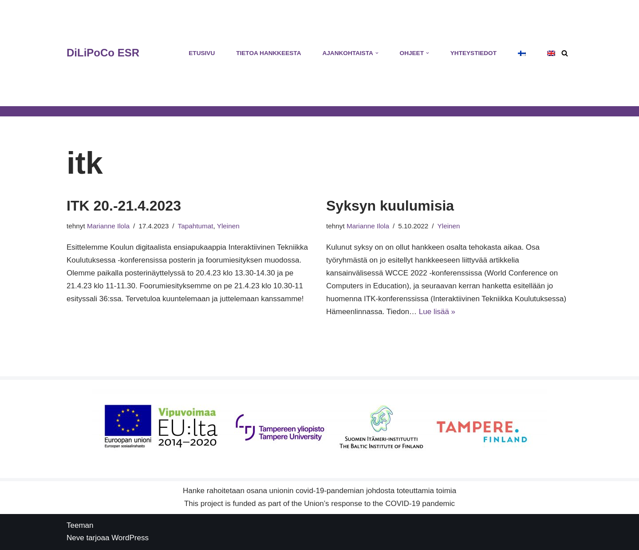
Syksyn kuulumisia (390, 206)
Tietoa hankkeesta (268, 53)
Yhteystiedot (473, 53)
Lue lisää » (437, 311)
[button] (377, 53)
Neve (75, 538)
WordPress (130, 538)
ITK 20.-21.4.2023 (124, 206)
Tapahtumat (195, 226)
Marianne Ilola (108, 226)
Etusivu (202, 53)
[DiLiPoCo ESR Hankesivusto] (103, 53)
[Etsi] (564, 53)
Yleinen (228, 226)
